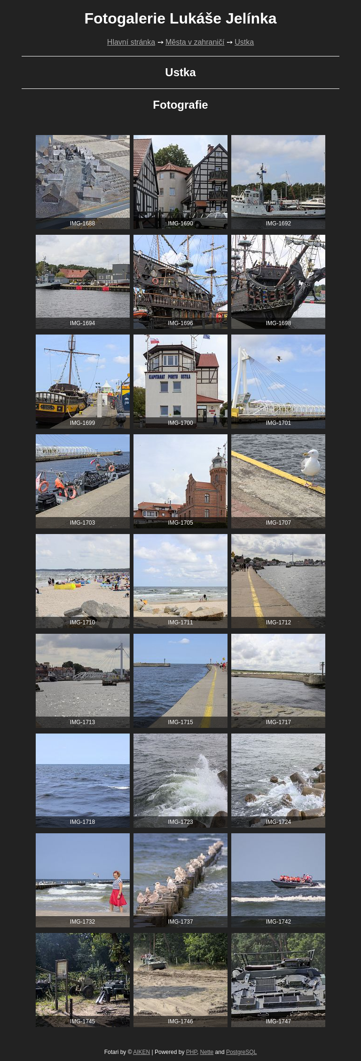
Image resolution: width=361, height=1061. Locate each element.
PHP (191, 1052)
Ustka (244, 42)
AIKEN (141, 1052)
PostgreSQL (241, 1052)
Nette (207, 1052)
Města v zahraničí (194, 42)
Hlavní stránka (131, 42)
